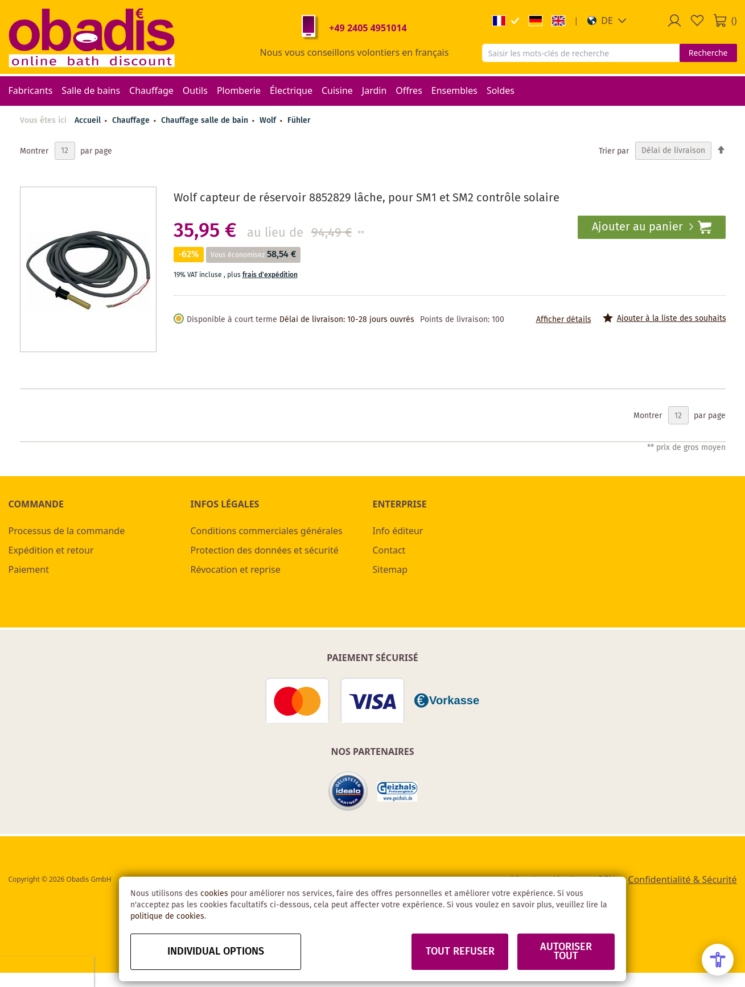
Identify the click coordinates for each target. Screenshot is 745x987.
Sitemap (390, 569)
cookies (214, 893)
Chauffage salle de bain (205, 120)
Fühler (299, 120)
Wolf (269, 120)
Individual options (215, 952)
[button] (607, 20)
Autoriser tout (566, 951)
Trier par (614, 150)
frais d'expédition (270, 275)
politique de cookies (167, 916)
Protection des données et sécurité (265, 550)
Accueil (88, 120)
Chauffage (132, 120)
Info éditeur (398, 531)
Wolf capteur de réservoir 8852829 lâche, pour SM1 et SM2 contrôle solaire (366, 198)
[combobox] (581, 53)
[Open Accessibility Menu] (718, 960)
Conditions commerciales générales (267, 531)
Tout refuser (460, 952)
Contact (389, 550)
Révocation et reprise (236, 569)
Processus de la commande (67, 531)
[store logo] (92, 37)
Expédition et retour (51, 550)
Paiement (29, 569)
